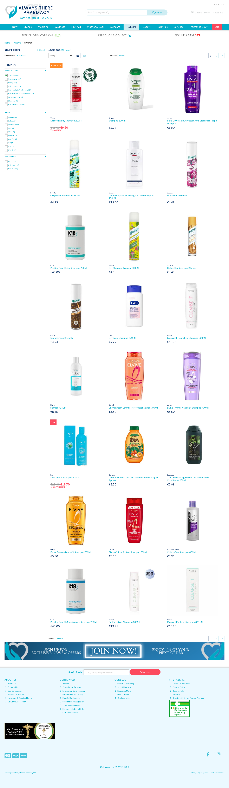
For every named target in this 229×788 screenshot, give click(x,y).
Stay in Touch (75, 672)
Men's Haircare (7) (15, 97)
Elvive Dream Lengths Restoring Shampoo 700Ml (133, 407)
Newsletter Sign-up (15, 694)
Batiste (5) (12, 121)
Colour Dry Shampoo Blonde (181, 267)
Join (222, 4)
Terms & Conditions (180, 683)
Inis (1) (10, 143)
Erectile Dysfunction (70, 698)
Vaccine (64, 683)
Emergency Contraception (72, 691)
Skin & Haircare (123, 687)
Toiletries (162, 26)
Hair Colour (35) (14, 86)
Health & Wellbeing (124, 683)
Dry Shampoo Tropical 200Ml (124, 267)
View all (122, 55)
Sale (217, 26)
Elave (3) (11, 132)
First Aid (76, 26)
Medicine (43, 26)
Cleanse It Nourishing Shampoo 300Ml (186, 337)
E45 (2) (11, 128)
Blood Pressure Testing (71, 694)
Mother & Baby (95, 26)
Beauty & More (123, 691)
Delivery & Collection (15, 702)
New (14, 26)
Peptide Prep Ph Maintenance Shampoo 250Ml (73, 622)
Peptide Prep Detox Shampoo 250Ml (68, 267)
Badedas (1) (13, 117)
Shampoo (21, 55)
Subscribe (145, 672)
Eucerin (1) (12, 135)
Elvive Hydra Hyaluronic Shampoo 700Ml (188, 407)
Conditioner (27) (14, 79)
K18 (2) (11, 146)
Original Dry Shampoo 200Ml (65, 195)
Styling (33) (12, 82)
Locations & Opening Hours (18, 698)
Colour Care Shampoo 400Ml (181, 552)
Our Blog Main (122, 698)
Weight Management (70, 705)
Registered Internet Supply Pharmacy (187, 698)
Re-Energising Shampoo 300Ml (124, 622)
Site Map (175, 694)
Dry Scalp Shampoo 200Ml (122, 337)
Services (178, 26)
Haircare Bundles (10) (16, 104)
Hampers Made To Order (72, 709)
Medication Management (72, 702)
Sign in (216, 4)
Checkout (218, 12)
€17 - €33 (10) (13, 165)
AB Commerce (218, 773)
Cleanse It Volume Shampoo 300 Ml (185, 622)
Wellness (60, 26)
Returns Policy (177, 691)
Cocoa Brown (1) (14, 124)
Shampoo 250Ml (58, 407)
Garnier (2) (12, 139)
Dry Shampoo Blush (177, 195)
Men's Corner (122, 694)
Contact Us (11, 687)
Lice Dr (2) (12, 150)
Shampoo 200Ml (117, 120)
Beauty (147, 26)
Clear (41, 50)
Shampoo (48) (13, 75)
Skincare (115, 26)
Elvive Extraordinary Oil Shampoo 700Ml (70, 552)
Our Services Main (69, 712)
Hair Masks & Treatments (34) (20, 90)
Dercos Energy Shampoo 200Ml (66, 120)
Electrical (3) (13, 101)
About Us (10, 683)
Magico (199, 773)
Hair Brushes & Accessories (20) (21, 93)
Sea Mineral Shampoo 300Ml (64, 477)
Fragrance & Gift (199, 26)
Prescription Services (70, 687)
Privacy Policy (177, 687)
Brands (28, 26)
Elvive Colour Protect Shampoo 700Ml (128, 552)
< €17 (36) (12, 161)
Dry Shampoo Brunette (61, 337)
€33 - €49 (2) (13, 169)
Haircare (131, 26)
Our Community (13, 691)
